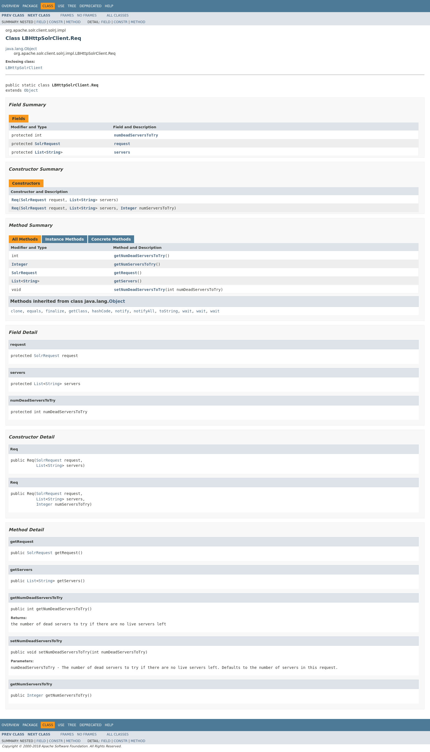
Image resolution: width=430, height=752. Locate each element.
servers (122, 152)
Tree (72, 6)
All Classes (118, 15)
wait (187, 311)
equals (34, 311)
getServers (125, 281)
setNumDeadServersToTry (139, 289)
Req (15, 200)
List (39, 152)
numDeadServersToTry (136, 135)
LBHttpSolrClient (24, 68)
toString (168, 311)
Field (41, 22)
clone (16, 311)
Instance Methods (64, 239)
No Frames (87, 15)
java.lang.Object (21, 49)
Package (30, 6)
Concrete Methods (111, 239)
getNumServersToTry (135, 264)
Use (61, 6)
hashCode (101, 311)
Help (109, 6)
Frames (67, 15)
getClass (78, 311)
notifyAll (144, 311)
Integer (129, 208)
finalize (54, 311)
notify (122, 311)
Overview (10, 6)
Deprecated (91, 6)
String (53, 152)
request (122, 143)
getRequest (125, 273)
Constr (56, 22)
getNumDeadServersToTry (139, 256)
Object (31, 90)
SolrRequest (47, 143)
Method (73, 22)
